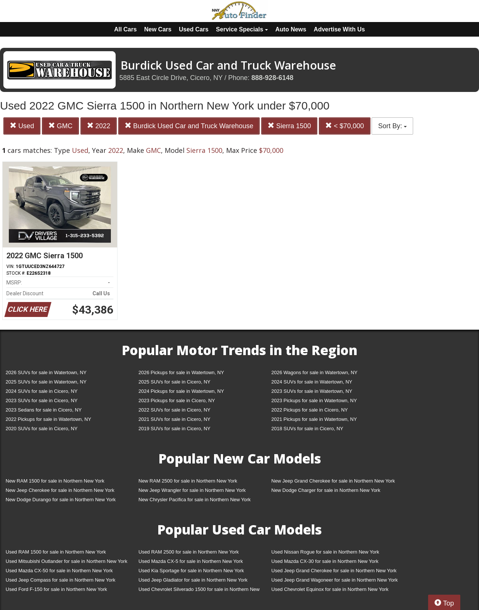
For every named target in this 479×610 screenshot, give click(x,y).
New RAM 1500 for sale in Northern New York (55, 481)
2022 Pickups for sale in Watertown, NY (48, 419)
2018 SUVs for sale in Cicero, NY (307, 428)
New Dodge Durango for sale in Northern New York (61, 499)
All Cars (125, 29)
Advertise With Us (339, 29)
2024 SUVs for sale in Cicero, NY (41, 391)
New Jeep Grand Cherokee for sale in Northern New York (333, 481)
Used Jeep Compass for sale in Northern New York (60, 580)
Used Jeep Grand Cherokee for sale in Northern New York (334, 570)
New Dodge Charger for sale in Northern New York (325, 490)
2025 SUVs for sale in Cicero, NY (174, 382)
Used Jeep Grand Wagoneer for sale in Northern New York (334, 580)
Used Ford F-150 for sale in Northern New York (56, 589)
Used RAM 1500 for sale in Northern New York (56, 552)
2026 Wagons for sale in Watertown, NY (314, 372)
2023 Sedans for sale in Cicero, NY (44, 410)
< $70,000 (344, 126)
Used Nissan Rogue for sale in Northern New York (325, 552)
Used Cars (193, 29)
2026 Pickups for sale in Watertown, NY (181, 372)
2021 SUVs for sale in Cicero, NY (174, 419)
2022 (98, 126)
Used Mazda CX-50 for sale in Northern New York (59, 570)
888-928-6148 (272, 77)
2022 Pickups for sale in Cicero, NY (309, 410)
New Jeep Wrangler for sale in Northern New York (192, 490)
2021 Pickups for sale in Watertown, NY (314, 419)
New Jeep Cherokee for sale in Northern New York (60, 490)
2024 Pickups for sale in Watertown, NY (181, 391)
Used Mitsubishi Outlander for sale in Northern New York (66, 561)
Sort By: (392, 126)
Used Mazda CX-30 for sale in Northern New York (324, 561)
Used (22, 126)
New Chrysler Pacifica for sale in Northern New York (194, 499)
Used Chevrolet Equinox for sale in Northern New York (329, 589)
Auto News (290, 29)
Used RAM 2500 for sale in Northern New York (188, 552)
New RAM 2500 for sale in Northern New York (187, 481)
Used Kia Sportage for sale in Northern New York (191, 570)
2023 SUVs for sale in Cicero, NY (41, 400)
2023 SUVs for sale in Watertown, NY (311, 391)
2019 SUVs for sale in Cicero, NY (174, 428)
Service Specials (242, 29)
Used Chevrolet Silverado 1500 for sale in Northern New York (199, 590)
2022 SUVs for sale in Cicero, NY (174, 410)
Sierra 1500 (289, 126)
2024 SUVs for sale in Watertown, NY (311, 382)
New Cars (157, 29)
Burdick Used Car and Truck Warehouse (189, 126)
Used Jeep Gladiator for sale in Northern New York (192, 580)
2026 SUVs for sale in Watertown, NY (46, 372)
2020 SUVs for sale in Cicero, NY (41, 428)
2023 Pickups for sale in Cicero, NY (176, 400)
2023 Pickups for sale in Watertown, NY (314, 400)
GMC (60, 126)
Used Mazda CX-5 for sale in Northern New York (190, 561)
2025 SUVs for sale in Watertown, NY (46, 382)
